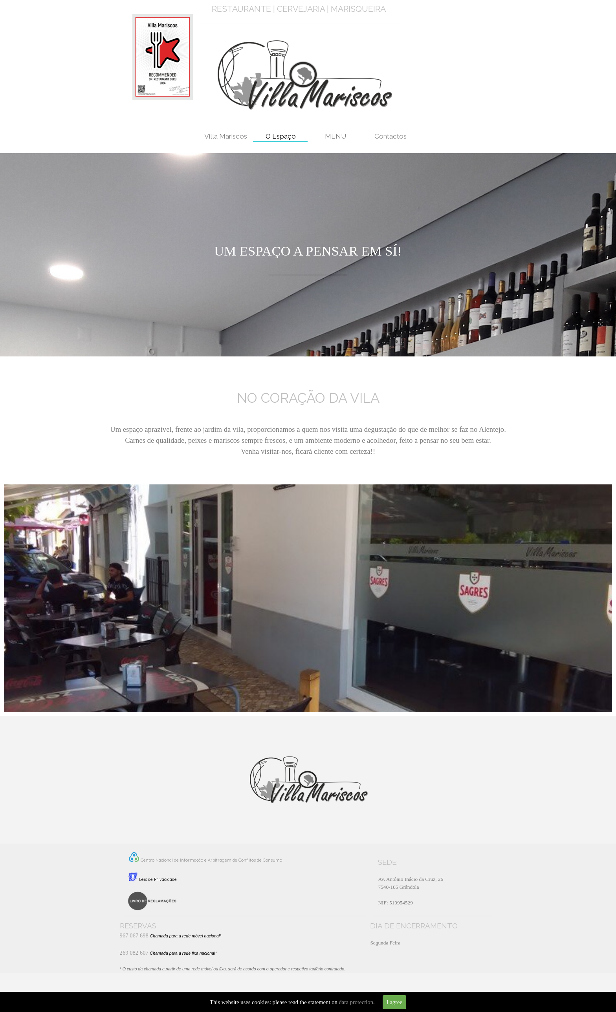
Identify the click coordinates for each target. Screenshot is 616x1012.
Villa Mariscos (225, 136)
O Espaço (281, 136)
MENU (335, 136)
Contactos (390, 136)
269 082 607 (134, 953)
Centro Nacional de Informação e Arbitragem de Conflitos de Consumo (211, 860)
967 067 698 (134, 935)
